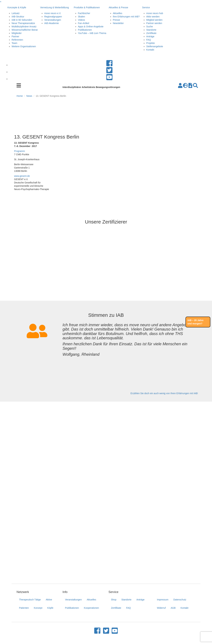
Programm (19, 151)
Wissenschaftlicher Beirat (25, 29)
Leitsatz (16, 13)
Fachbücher (84, 13)
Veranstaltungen (52, 20)
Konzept (38, 608)
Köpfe (50, 608)
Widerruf (161, 608)
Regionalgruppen (53, 16)
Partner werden (154, 23)
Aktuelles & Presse (118, 7)
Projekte (150, 43)
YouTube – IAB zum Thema (92, 33)
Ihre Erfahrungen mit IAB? (126, 16)
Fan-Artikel (83, 23)
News (29, 96)
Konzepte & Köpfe (16, 7)
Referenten (17, 39)
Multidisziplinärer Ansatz (24, 26)
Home (20, 96)
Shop (113, 599)
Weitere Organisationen (24, 46)
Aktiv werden (152, 16)
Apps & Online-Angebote (90, 26)
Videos (81, 20)
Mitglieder (17, 33)
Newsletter (118, 23)
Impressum (162, 599)
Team (14, 43)
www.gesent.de (22, 176)
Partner (15, 36)
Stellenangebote (154, 46)
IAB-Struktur (18, 16)
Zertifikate (151, 33)
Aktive (49, 599)
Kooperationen (91, 608)
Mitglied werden (154, 20)
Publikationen (85, 29)
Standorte (151, 29)
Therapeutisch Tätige (30, 599)
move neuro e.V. (52, 13)
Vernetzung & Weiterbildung (54, 7)
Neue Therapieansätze (23, 23)
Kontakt (150, 49)
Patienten (24, 608)
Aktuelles (117, 13)
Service (146, 7)
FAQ (148, 39)
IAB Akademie (51, 23)
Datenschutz (179, 599)
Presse (116, 20)
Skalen (81, 16)
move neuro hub (154, 13)
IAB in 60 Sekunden (22, 20)
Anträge (150, 36)
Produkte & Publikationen (87, 7)
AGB (173, 608)
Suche (149, 26)
